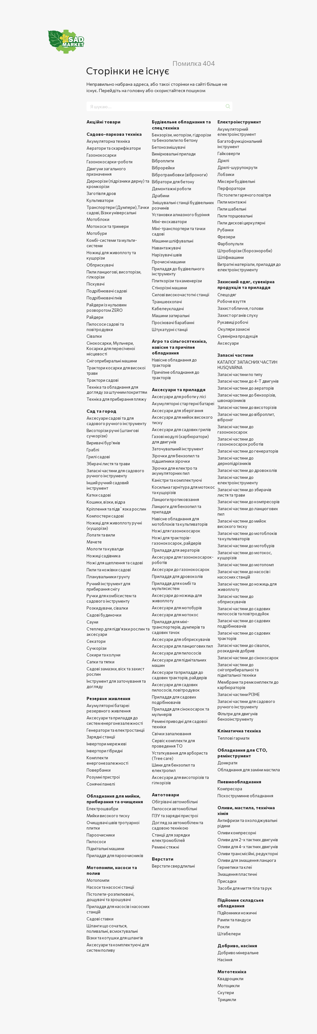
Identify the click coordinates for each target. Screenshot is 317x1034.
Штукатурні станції (170, 329)
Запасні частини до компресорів (248, 501)
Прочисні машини (168, 261)
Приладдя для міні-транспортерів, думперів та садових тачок (178, 627)
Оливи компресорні (236, 832)
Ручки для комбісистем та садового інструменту (111, 598)
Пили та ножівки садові (109, 569)
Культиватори (100, 200)
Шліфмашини (230, 257)
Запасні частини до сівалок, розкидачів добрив (243, 648)
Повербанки (99, 770)
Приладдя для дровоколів (177, 576)
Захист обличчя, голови (240, 308)
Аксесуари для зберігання (177, 410)
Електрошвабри (102, 808)
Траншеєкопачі (167, 301)
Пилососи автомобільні (174, 808)
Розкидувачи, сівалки (107, 608)
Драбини (160, 195)
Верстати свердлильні (173, 865)
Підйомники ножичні (237, 912)
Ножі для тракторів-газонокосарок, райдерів (176, 540)
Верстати (162, 859)
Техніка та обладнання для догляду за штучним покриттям (117, 390)
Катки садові (99, 495)
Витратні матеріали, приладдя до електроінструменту (249, 267)
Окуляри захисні (233, 329)
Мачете (94, 541)
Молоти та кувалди (105, 548)
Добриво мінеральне (238, 952)
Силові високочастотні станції (180, 294)
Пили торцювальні (235, 215)
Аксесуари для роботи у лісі (179, 396)
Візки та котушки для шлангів (115, 937)
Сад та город (101, 411)
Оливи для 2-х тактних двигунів (247, 839)
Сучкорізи (97, 648)
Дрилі (223, 160)
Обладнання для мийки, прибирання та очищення (115, 798)
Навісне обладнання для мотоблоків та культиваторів (180, 521)
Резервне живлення (108, 698)
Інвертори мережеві (106, 743)
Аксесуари (228, 343)
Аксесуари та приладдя (178, 389)
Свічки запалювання (171, 733)
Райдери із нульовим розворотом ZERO (106, 307)
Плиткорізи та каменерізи (177, 280)
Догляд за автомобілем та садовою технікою (177, 825)
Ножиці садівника (103, 555)
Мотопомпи (98, 880)
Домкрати (227, 762)
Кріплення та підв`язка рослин (116, 508)
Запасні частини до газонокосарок (235, 429)
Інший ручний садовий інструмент (108, 485)
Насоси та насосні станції (110, 887)
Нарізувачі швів (167, 254)
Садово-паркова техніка (114, 134)
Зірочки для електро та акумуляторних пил (174, 471)
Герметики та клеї (234, 867)
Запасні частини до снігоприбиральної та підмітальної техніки (238, 670)
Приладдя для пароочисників (115, 855)
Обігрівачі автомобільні (175, 801)
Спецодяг (226, 294)
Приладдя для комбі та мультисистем (174, 586)
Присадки (226, 881)
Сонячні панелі (101, 783)
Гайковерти (228, 153)
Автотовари (165, 794)
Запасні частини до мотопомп (245, 564)
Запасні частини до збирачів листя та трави (244, 492)
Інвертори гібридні (105, 750)
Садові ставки (100, 918)
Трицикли (226, 999)
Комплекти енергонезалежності (107, 760)
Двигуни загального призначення (106, 171)
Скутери (225, 992)
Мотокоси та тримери (108, 226)
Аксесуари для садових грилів (181, 429)
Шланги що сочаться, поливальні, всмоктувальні (112, 928)
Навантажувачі (166, 247)
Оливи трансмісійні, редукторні (247, 853)
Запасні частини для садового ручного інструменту (115, 473)
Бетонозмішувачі (168, 147)
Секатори (96, 641)
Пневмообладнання (239, 781)
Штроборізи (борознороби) (244, 250)
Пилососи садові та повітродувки (105, 327)
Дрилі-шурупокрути (237, 167)
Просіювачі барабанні (173, 322)
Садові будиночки (104, 614)
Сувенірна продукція (237, 336)
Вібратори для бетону (173, 181)
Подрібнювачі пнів (104, 297)
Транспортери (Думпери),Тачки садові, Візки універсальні (118, 210)
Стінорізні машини (169, 287)
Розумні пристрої (103, 777)
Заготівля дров (101, 193)
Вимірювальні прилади (174, 153)
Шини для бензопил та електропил (173, 767)
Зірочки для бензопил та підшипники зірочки (175, 458)
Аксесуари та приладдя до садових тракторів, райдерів (179, 675)
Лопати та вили (101, 534)
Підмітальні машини (105, 848)
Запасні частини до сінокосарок (248, 657)
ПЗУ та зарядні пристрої (175, 815)
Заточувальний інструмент (177, 448)
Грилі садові (98, 456)
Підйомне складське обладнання (240, 902)
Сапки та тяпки (100, 661)
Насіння (224, 959)
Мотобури (97, 233)
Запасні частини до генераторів (247, 451)
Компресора (229, 788)
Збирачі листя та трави (108, 463)
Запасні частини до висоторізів (247, 407)
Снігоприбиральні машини (112, 360)
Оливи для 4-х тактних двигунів (247, 846)
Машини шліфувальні (172, 240)
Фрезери (226, 236)
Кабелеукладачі (168, 308)
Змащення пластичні (237, 874)
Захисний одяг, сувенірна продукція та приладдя (246, 284)
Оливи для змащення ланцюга (246, 860)
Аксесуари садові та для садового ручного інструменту (116, 421)
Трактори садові (103, 380)
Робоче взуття (231, 301)
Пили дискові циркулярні (241, 222)
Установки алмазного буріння (181, 214)
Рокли (223, 926)
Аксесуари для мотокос (175, 614)
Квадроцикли (230, 978)
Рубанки (225, 229)
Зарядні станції (101, 736)
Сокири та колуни (103, 654)
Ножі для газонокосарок (176, 530)
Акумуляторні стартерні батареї (183, 403)
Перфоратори (231, 188)
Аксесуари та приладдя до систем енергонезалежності (115, 720)
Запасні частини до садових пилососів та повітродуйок (243, 611)
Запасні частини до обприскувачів (235, 599)
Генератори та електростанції (116, 730)
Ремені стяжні (165, 846)
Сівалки (94, 336)
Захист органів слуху (237, 315)
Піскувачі (96, 283)
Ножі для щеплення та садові (115, 562)
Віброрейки (163, 167)
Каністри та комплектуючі (177, 480)
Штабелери (229, 933)
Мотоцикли (228, 985)
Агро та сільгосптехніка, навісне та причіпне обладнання (179, 346)
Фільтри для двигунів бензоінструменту (237, 716)
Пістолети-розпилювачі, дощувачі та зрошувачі (110, 897)
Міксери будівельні (236, 181)
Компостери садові (105, 515)
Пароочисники (101, 834)
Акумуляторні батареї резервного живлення (109, 708)
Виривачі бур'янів (103, 442)
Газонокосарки (101, 155)
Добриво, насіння (237, 945)
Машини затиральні (171, 315)
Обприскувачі (100, 264)
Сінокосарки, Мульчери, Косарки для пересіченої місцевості (111, 348)
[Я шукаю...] (227, 106)
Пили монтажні (231, 201)
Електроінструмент (239, 121)
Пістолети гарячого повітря (244, 194)
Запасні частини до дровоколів (247, 470)
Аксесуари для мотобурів (177, 607)
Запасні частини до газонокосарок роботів (240, 441)
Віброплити (163, 160)
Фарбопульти (230, 243)
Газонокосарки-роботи (110, 161)
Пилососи (96, 841)
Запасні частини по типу (239, 374)
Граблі (93, 449)
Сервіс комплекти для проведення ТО (173, 743)
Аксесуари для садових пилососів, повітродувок (176, 687)
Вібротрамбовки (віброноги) (180, 174)
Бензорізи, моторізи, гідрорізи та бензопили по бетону (181, 137)
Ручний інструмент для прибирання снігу (108, 586)
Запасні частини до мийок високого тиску (241, 523)
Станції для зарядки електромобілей (171, 837)
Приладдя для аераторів (176, 550)
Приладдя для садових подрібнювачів (174, 699)
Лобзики (225, 174)
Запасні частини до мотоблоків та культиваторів (247, 536)
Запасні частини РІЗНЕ (238, 694)
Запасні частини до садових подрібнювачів (243, 623)
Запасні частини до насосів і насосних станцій (243, 574)
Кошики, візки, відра (106, 501)
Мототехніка (231, 971)
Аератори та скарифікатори (114, 148)
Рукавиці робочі (232, 322)
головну (136, 90)
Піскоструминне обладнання (245, 795)
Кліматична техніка (239, 730)
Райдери (95, 317)
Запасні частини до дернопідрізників (235, 460)
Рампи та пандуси (234, 919)
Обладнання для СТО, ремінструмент (242, 752)
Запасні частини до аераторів (245, 388)
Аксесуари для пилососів (176, 652)
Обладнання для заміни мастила (248, 769)
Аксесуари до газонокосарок (181, 569)
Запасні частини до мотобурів (246, 545)
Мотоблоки (98, 219)
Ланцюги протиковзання (175, 499)
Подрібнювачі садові (107, 290)
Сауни (92, 621)
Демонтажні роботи (171, 188)
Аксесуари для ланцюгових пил (182, 646)
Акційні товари (103, 121)
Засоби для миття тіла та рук (244, 888)
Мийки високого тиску (108, 815)
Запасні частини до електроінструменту (237, 480)
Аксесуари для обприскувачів (181, 639)
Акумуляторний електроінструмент (236, 132)
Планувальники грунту (108, 576)
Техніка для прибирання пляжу (116, 399)
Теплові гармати (233, 738)
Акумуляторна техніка (108, 141)
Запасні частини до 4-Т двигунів (248, 381)
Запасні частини (235, 355)
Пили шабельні (231, 208)
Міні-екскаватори (169, 221)
